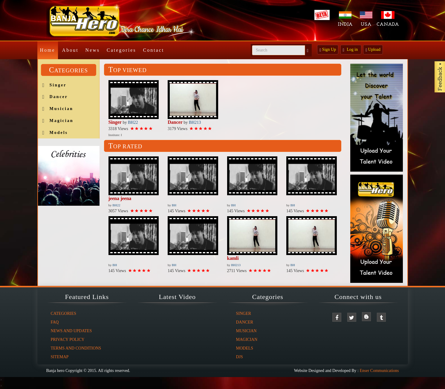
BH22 (133, 122)
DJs (239, 357)
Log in (351, 49)
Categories (121, 50)
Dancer (59, 96)
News (92, 50)
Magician (62, 120)
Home (47, 50)
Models (59, 132)
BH (174, 205)
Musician (61, 108)
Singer (58, 85)
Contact (153, 50)
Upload (373, 49)
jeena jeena (119, 198)
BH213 (195, 122)
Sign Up (327, 49)
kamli (233, 258)
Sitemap (60, 357)
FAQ (55, 322)
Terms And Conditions (76, 348)
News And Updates (71, 331)
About (70, 50)
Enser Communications (379, 370)
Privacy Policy (68, 339)
